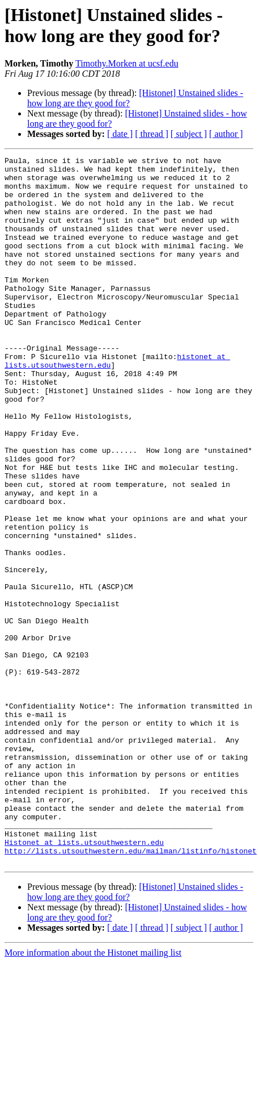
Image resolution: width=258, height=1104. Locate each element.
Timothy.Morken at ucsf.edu (126, 63)
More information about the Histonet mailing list (93, 1094)
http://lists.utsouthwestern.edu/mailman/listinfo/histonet (131, 990)
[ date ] (120, 134)
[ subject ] (189, 134)
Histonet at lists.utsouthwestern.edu (84, 980)
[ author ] (226, 134)
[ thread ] (151, 134)
